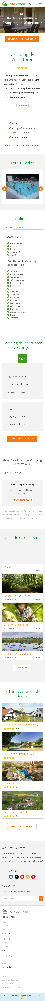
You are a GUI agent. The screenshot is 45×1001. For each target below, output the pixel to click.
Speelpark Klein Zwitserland (17, 624)
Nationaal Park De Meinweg (17, 595)
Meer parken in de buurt (22, 826)
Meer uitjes (22, 668)
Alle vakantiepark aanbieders (11, 987)
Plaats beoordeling (22, 500)
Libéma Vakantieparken (10, 980)
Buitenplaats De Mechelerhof (18, 812)
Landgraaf (33, 17)
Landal (4, 976)
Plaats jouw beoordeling (22, 439)
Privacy (4, 943)
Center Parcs (6, 973)
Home (4, 922)
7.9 (17, 728)
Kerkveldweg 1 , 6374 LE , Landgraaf (22, 145)
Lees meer (22, 105)
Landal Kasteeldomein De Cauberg (21, 724)
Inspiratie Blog (7, 956)
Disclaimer (5, 946)
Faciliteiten (7, 227)
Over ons (5, 926)
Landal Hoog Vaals (13, 783)
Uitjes (4, 959)
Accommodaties (20, 227)
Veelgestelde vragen (8, 939)
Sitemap (4, 963)
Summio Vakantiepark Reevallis (19, 753)
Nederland (12, 17)
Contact (4, 929)
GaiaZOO (8, 566)
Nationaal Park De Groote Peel (18, 653)
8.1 (17, 816)
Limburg (23, 17)
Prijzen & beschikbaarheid (22, 39)
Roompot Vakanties (8, 983)
